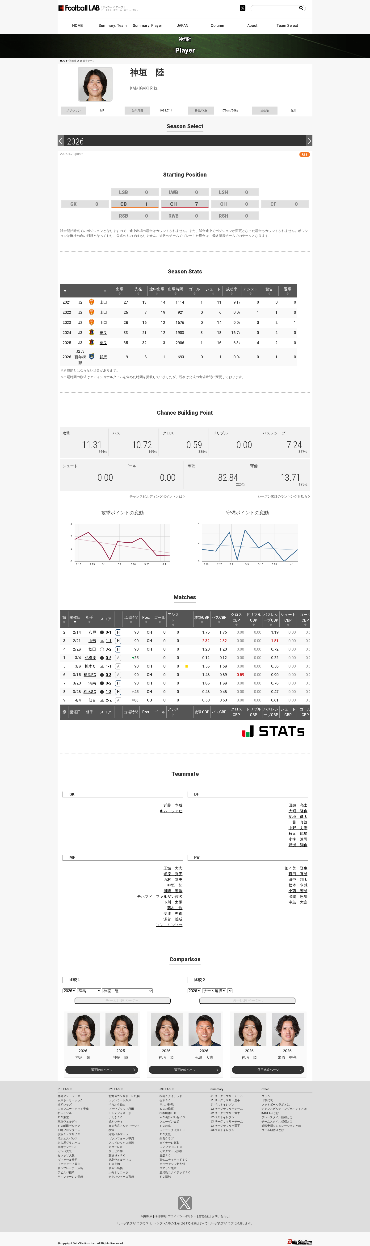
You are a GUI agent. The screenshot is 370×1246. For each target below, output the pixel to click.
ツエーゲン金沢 (169, 1121)
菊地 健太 (298, 816)
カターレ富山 (117, 1147)
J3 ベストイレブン (222, 1130)
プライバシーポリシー (182, 1216)
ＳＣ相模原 (167, 1108)
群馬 (104, 357)
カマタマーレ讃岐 (171, 1151)
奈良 (104, 332)
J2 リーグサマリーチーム (226, 1108)
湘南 (92, 683)
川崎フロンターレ (69, 1130)
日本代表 (267, 1100)
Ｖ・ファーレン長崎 (70, 1176)
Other (265, 1089)
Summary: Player (147, 25)
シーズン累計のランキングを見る (282, 496)
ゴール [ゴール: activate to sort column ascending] (199, 291)
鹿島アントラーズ (69, 1096)
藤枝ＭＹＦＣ (117, 1155)
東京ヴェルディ (67, 1121)
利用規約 (146, 1216)
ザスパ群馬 (167, 1104)
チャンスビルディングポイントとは (156, 496)
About (252, 25)
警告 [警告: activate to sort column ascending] (278, 291)
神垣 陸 (174, 885)
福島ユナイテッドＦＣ (174, 1096)
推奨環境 (160, 1216)
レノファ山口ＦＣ (171, 1147)
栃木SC (90, 691)
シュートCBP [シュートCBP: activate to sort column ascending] (288, 619)
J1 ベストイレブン (222, 1104)
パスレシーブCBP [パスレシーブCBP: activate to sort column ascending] (270, 619)
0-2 (108, 683)
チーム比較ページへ (122, 1000)
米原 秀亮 (173, 874)
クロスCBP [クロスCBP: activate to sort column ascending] (236, 619)
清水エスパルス (67, 1138)
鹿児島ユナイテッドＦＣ (175, 1172)
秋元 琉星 (298, 833)
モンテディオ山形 (120, 1113)
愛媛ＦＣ (165, 1155)
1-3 (108, 691)
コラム (265, 1096)
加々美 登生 (296, 868)
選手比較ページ (102, 1070)
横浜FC (90, 675)
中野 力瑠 (298, 828)
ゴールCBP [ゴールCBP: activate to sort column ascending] (305, 619)
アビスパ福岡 (66, 1172)
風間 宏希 (173, 891)
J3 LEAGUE (167, 1089)
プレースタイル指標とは (277, 1117)
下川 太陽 (173, 902)
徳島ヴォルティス (120, 1159)
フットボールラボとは (275, 1104)
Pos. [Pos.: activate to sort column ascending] (146, 619)
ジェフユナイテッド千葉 (73, 1108)
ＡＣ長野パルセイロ (172, 1117)
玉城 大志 (173, 868)
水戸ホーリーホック (70, 1100)
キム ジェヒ (171, 811)
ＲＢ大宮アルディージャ (124, 1125)
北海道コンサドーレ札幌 (124, 1096)
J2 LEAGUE (116, 1089)
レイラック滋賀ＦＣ (172, 1130)
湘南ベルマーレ (118, 1134)
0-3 (108, 675)
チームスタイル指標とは (277, 1121)
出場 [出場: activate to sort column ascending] (121, 291)
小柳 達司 (298, 839)
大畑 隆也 (298, 811)
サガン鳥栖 (116, 1168)
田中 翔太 (298, 879)
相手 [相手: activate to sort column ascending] (89, 619)
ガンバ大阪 (65, 1151)
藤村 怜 (174, 908)
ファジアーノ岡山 (69, 1164)
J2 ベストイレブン (222, 1117)
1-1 (109, 641)
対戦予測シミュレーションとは (281, 1125)
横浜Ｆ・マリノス (69, 1134)
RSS (304, 154)
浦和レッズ (65, 1104)
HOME (77, 25)
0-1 (108, 632)
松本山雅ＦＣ (168, 1113)
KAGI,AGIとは (270, 1113)
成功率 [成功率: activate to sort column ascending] (238, 291)
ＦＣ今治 (114, 1164)
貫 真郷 (299, 822)
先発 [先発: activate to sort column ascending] (141, 291)
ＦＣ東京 (63, 1117)
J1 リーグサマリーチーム (226, 1096)
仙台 (92, 700)
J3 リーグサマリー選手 (225, 1125)
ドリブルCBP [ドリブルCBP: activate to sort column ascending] (253, 619)
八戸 (92, 632)
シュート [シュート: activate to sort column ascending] (219, 291)
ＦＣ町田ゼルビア (69, 1125)
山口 (104, 302)
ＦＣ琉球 (165, 1176)
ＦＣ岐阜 (165, 1125)
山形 (92, 641)
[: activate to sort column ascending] (76, 291)
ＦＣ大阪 (165, 1134)
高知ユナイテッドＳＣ (174, 1159)
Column (217, 25)
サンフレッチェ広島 (70, 1168)
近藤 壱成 (173, 805)
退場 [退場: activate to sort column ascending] (297, 291)
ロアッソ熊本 (168, 1168)
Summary (216, 1089)
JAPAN (182, 25)
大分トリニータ (118, 1172)
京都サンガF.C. (67, 1147)
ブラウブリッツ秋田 (121, 1108)
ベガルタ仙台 (117, 1104)
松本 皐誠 (298, 885)
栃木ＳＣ (165, 1100)
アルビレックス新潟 (121, 1142)
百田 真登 (298, 874)
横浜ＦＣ (114, 1130)
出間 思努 (298, 896)
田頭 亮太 (298, 805)
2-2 (109, 700)
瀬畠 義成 (173, 919)
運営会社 (204, 1216)
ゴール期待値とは (272, 1130)
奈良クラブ (167, 1138)
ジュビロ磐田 (117, 1151)
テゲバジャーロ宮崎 (121, 1176)
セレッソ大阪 (66, 1155)
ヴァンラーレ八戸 (120, 1100)
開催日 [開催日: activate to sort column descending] (75, 619)
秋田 (92, 649)
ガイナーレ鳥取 (169, 1142)
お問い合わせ (220, 1216)
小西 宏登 (298, 891)
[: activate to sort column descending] (65, 291)
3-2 (108, 649)
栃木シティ (116, 1121)
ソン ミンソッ (169, 925)
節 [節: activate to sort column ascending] (64, 619)
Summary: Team (113, 25)
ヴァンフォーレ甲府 (121, 1138)
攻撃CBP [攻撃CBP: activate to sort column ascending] (201, 619)
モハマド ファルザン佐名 (159, 896)
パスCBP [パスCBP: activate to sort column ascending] (219, 619)
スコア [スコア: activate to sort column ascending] (105, 619)
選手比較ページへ (247, 1000)
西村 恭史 (173, 879)
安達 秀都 (173, 913)
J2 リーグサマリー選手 (225, 1113)
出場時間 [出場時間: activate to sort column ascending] (180, 291)
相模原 (90, 658)
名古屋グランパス (69, 1142)
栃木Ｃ (90, 666)
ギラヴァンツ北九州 (172, 1164)
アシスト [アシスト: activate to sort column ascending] (258, 291)
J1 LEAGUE (65, 1089)
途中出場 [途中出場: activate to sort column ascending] (160, 291)
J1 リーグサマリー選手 (225, 1100)
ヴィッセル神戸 (67, 1159)
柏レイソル (65, 1113)
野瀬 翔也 (298, 845)
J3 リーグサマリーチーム (226, 1121)
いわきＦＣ (116, 1117)
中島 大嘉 (298, 902)
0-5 (108, 658)
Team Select (287, 25)
